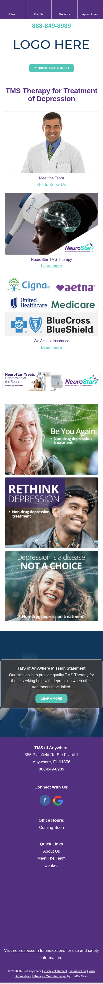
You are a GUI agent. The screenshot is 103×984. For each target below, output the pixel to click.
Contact (52, 865)
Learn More (51, 698)
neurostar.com (26, 950)
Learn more (51, 266)
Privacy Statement (55, 971)
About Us (51, 851)
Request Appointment (51, 68)
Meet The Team (51, 858)
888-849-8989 (51, 25)
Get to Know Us (51, 184)
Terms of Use (77, 971)
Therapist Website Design (49, 976)
